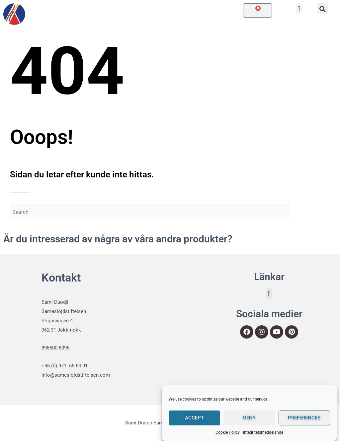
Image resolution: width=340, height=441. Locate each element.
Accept (194, 427)
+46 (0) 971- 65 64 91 (65, 366)
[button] (299, 8)
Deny (249, 427)
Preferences (304, 427)
